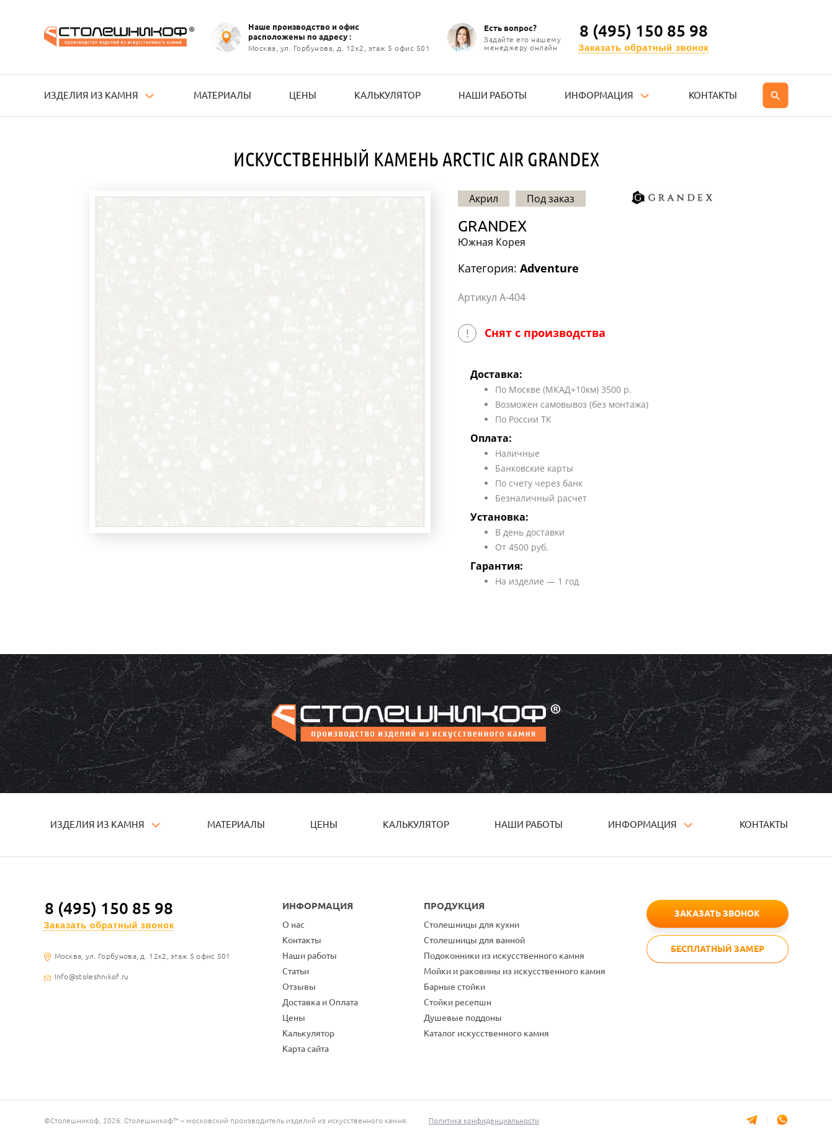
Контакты (301, 940)
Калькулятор (308, 1033)
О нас (293, 925)
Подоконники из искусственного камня (504, 956)
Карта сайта (305, 1049)
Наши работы (309, 956)
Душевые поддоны (463, 1018)
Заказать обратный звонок (643, 48)
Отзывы (299, 987)
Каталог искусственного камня (486, 1033)
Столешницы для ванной (474, 940)
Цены (293, 1018)
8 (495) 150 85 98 (643, 31)
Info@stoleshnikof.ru (92, 977)
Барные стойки (454, 987)
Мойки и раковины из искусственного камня (515, 971)
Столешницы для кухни (471, 925)
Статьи (295, 971)
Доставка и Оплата (320, 1002)
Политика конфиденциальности (484, 1120)
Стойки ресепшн (457, 1002)
